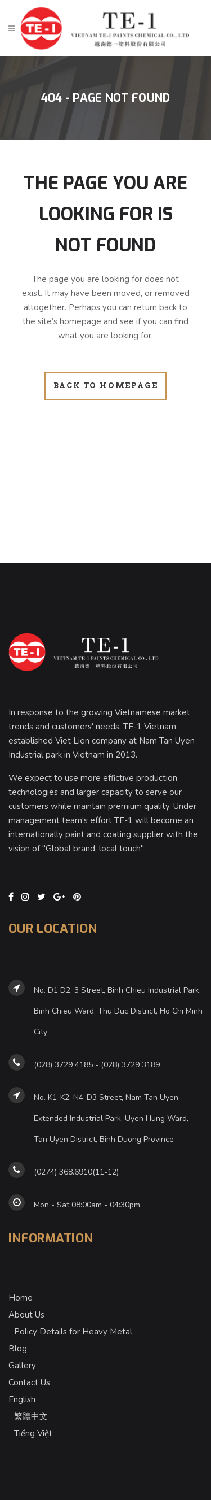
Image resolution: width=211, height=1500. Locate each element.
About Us (26, 1314)
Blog (17, 1348)
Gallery (22, 1365)
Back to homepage (105, 385)
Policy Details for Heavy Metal (73, 1331)
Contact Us (29, 1382)
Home (20, 1297)
